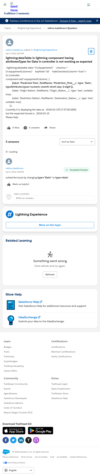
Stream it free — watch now (75, 21)
